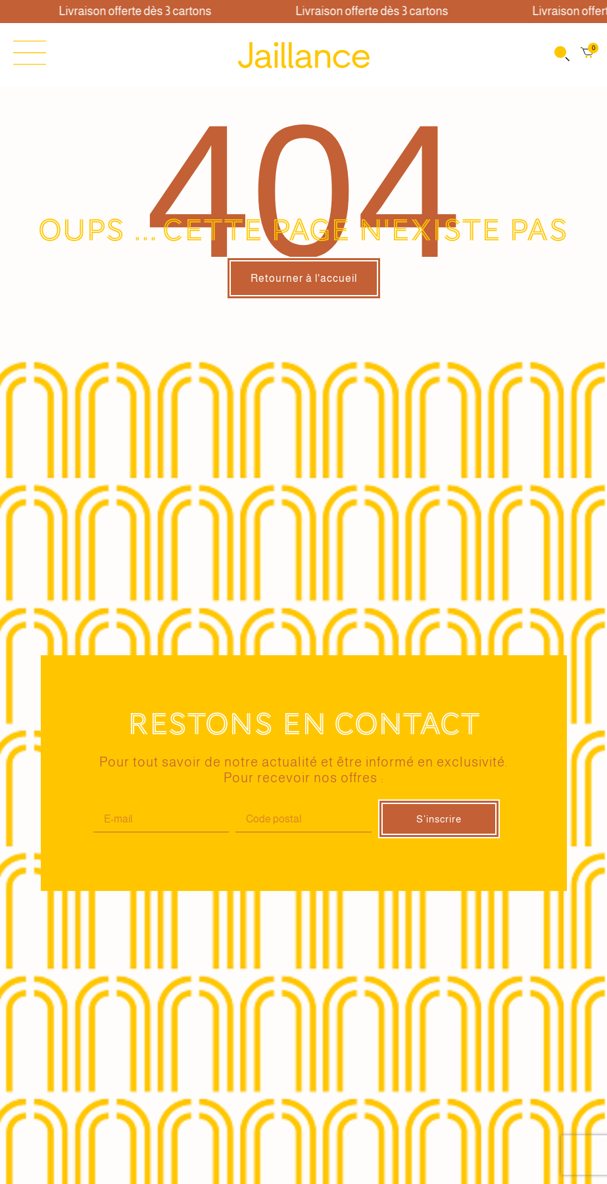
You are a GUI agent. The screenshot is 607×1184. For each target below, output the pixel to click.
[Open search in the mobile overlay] (561, 55)
